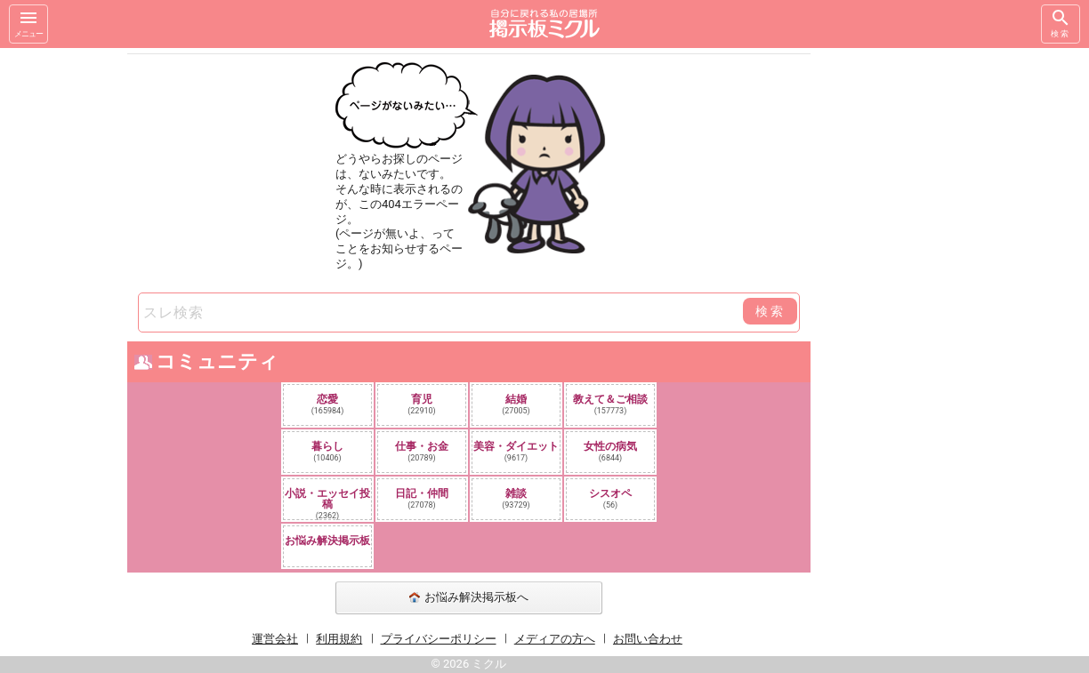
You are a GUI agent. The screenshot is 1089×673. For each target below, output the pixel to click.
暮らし (327, 451)
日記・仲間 (421, 498)
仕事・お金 (421, 451)
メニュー (28, 22)
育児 (421, 404)
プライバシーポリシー (438, 638)
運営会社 (275, 638)
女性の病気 (610, 451)
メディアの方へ (554, 638)
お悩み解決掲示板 (327, 540)
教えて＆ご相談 (610, 404)
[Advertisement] (936, 314)
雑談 (516, 498)
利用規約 (339, 638)
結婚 (516, 404)
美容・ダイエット (516, 451)
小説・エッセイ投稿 (327, 503)
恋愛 (327, 404)
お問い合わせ (647, 638)
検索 (1060, 22)
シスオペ (610, 498)
